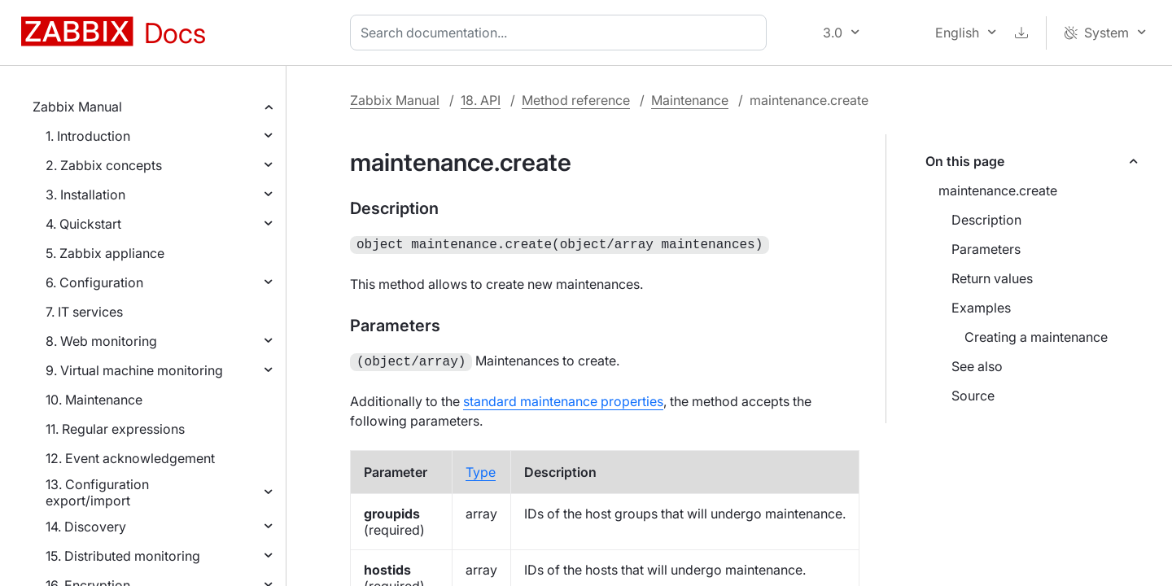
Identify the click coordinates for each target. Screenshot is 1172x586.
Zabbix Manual (77, 106)
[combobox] (561, 32)
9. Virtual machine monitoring (134, 370)
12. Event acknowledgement (130, 458)
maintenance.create (997, 190)
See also (977, 366)
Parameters (986, 249)
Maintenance (689, 100)
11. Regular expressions (115, 429)
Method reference (576, 100)
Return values (992, 278)
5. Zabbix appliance (105, 253)
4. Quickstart (83, 224)
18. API (481, 100)
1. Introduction (88, 136)
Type (481, 469)
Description (986, 220)
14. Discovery (86, 526)
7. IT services (84, 312)
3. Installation (85, 194)
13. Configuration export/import (97, 492)
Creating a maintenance (1036, 337)
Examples (981, 308)
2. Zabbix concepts (104, 165)
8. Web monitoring (101, 341)
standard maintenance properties (563, 398)
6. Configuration (94, 282)
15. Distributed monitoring (123, 556)
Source (973, 395)
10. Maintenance (94, 399)
